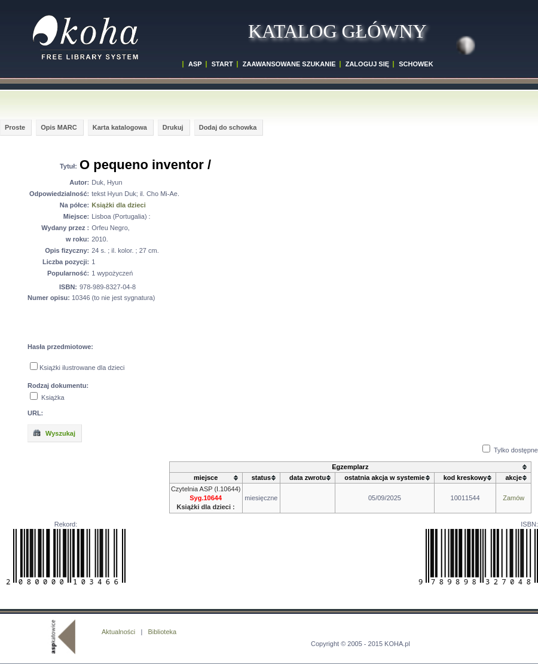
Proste (15, 127)
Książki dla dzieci (118, 205)
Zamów (513, 497)
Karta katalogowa (120, 127)
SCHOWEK (416, 64)
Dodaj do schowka (228, 127)
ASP (195, 64)
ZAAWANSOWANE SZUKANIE (289, 64)
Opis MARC (59, 127)
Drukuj (173, 127)
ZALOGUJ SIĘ (367, 64)
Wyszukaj (53, 432)
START (222, 64)
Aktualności (118, 631)
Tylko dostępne (516, 450)
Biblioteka (162, 631)
